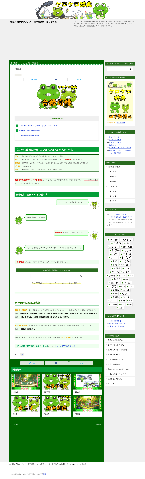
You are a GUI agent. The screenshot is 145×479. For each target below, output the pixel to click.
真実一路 (15, 424)
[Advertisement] (72, 44)
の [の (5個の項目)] (126, 279)
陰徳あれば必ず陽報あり (116, 340)
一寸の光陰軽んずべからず (117, 374)
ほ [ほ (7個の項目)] (131, 286)
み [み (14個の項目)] (126, 290)
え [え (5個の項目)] (127, 243)
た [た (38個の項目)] (125, 264)
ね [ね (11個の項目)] (117, 279)
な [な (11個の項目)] (112, 275)
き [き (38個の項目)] (115, 250)
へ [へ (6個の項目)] (122, 286)
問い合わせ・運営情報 (116, 326)
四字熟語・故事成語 (114, 167)
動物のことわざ (114, 145)
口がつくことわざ (115, 140)
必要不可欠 (47, 392)
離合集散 (77, 392)
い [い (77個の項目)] (128, 239)
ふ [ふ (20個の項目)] (112, 286)
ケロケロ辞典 (121, 123)
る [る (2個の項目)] (122, 304)
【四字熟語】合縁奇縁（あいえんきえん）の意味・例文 (38, 126)
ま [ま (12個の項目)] (116, 290)
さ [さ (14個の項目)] (114, 257)
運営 (44, 474)
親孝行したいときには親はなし (118, 350)
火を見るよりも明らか (115, 379)
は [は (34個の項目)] (115, 282)
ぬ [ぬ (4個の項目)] (131, 275)
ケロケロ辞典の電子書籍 (30, 63)
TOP (30, 464)
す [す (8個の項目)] (115, 261)
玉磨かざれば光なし (114, 354)
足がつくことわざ (115, 142)
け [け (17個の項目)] (114, 254)
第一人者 (111, 384)
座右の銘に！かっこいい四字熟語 (120, 150)
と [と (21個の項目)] (126, 272)
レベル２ (18, 75)
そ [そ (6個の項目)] (115, 265)
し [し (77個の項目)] (126, 257)
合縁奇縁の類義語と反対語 (30, 135)
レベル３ (113, 181)
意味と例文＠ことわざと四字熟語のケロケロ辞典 (33, 21)
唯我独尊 (98, 424)
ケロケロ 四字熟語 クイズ (65, 346)
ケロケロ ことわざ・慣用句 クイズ (120, 217)
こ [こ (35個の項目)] (127, 253)
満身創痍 (46, 414)
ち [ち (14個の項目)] (116, 268)
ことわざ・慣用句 (114, 186)
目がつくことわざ (115, 137)
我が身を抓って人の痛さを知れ (118, 369)
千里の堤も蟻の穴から (115, 359)
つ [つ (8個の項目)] (126, 268)
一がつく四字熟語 (115, 153)
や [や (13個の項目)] (126, 297)
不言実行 (77, 414)
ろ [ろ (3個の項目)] (130, 304)
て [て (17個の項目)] (115, 272)
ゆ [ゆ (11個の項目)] (113, 301)
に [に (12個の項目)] (122, 275)
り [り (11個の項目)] (114, 304)
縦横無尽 (15, 392)
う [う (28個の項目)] (117, 243)
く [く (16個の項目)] (127, 250)
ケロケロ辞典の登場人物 (117, 323)
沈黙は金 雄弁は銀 (114, 364)
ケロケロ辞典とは (115, 321)
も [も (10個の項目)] (116, 297)
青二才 (15, 414)
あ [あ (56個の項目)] (114, 239)
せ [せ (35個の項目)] (125, 261)
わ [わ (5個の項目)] (121, 308)
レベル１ (113, 172)
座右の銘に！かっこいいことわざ (120, 148)
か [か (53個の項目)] (127, 246)
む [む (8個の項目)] (115, 294)
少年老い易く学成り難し (116, 345)
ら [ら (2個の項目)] (130, 300)
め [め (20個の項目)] (125, 293)
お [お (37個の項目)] (114, 246)
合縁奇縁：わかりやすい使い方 (29, 130)
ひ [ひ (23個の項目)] (127, 282)
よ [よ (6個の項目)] (123, 301)
